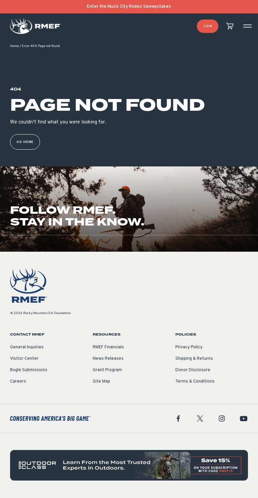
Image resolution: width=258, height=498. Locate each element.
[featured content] (129, 466)
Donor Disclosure (192, 371)
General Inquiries (27, 348)
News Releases (108, 359)
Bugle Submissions (28, 371)
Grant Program (107, 371)
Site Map (101, 382)
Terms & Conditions (195, 382)
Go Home (25, 143)
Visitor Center (24, 359)
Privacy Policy (189, 348)
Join (207, 26)
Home (14, 47)
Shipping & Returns (194, 359)
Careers (18, 382)
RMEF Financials (108, 348)
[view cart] (229, 26)
